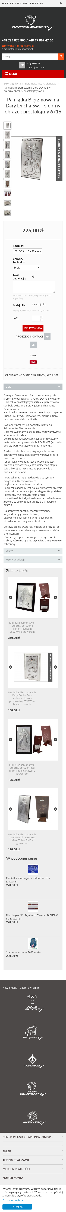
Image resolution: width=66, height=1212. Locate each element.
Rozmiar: (18, 245)
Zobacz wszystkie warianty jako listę (33, 375)
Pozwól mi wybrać (12, 1200)
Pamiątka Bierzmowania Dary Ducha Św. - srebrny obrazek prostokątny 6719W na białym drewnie (22, 698)
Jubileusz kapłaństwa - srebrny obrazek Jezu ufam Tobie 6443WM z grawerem (22, 769)
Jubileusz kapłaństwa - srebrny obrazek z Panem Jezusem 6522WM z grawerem (22, 627)
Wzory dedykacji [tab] (33, 559)
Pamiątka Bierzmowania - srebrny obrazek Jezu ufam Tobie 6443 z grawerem (22, 839)
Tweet (33, 355)
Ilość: (16, 318)
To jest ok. (17, 1206)
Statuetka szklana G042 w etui (23, 952)
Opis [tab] (33, 386)
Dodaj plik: (19, 305)
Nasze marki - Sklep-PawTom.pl (21, 987)
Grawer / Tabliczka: (19, 260)
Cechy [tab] (33, 550)
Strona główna (12, 83)
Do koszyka (33, 328)
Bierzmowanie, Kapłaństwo (40, 83)
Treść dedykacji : (19, 276)
